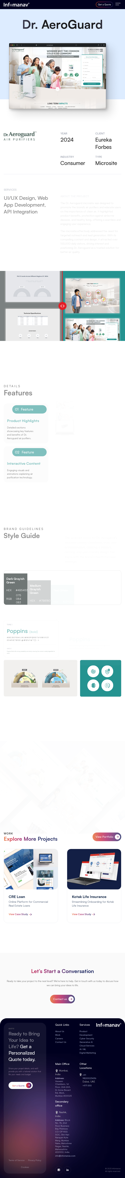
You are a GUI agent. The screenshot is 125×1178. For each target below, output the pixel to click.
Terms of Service (17, 1160)
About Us (59, 1031)
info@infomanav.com (65, 1155)
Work (57, 1035)
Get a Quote (104, 4)
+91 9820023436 (89, 1080)
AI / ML (83, 1049)
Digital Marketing (88, 1052)
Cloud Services (87, 1045)
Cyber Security (87, 1038)
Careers (59, 1038)
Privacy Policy (34, 1160)
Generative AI (86, 1042)
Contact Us (60, 1042)
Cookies (25, 1167)
